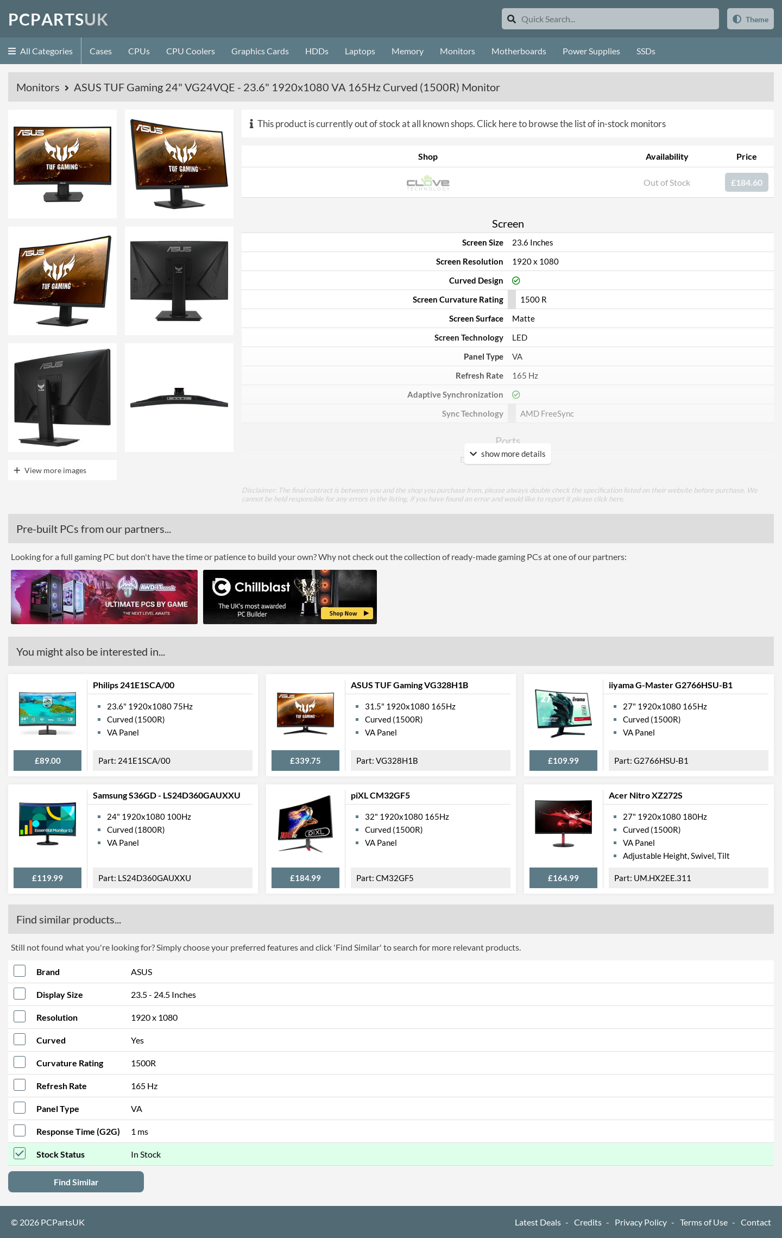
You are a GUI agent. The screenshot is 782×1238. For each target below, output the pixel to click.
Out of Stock (667, 182)
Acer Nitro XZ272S (646, 795)
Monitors (457, 51)
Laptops (360, 51)
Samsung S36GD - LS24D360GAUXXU (167, 795)
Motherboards (518, 51)
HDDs (317, 51)
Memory (408, 51)
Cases (101, 51)
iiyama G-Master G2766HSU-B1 (671, 685)
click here (608, 498)
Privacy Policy (641, 1222)
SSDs (645, 51)
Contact (756, 1222)
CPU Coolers (190, 51)
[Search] (511, 18)
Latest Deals (538, 1222)
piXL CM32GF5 (380, 795)
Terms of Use (704, 1222)
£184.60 (746, 182)
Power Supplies (591, 51)
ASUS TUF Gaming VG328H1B (409, 685)
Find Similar (76, 1182)
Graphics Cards (260, 51)
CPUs (139, 51)
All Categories (40, 51)
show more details (508, 453)
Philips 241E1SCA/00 (133, 685)
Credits (588, 1222)
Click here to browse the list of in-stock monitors (571, 123)
